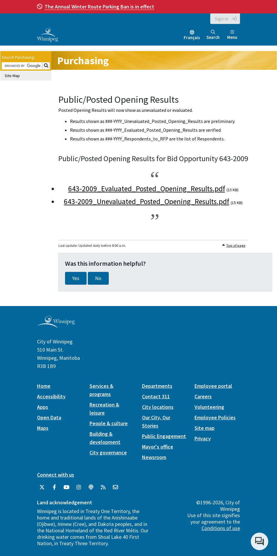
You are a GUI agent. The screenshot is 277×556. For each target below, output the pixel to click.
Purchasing (83, 60)
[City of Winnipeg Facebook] (54, 487)
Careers (203, 396)
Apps (42, 407)
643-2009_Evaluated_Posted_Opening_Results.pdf (146, 188)
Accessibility (51, 396)
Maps (42, 428)
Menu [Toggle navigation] (232, 35)
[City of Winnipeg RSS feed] (103, 487)
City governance (108, 452)
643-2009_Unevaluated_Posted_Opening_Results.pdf (146, 201)
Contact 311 (156, 396)
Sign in (221, 19)
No (98, 278)
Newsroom (154, 457)
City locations (157, 407)
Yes (75, 278)
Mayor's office (157, 446)
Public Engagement (164, 436)
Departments (157, 386)
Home (43, 386)
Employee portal (213, 386)
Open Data (49, 417)
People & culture (109, 423)
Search (213, 35)
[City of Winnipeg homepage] (56, 326)
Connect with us (55, 474)
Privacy (202, 438)
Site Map (12, 75)
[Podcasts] (91, 487)
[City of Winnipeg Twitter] (42, 487)
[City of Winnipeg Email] (115, 487)
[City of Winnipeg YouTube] (66, 487)
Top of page (235, 245)
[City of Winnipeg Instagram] (79, 487)
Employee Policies (215, 417)
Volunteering (209, 407)
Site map (204, 428)
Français (192, 37)
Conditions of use (220, 528)
